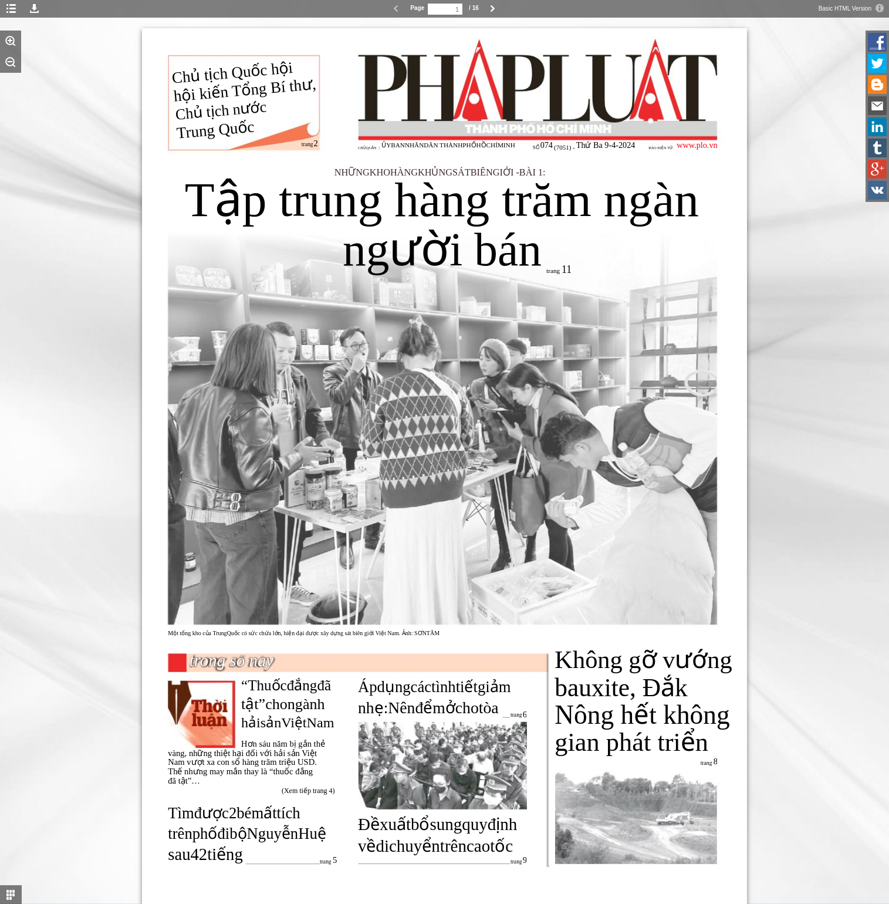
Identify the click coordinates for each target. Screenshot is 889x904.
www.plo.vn (697, 145)
